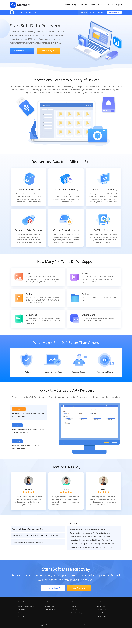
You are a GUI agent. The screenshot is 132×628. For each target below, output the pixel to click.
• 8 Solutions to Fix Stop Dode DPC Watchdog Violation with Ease (91, 544)
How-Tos (110, 5)
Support (74, 601)
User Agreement (102, 616)
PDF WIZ (101, 5)
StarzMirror (83, 5)
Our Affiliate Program (78, 613)
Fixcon (92, 5)
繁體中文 (119, 5)
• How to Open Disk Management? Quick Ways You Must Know (90, 540)
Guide (92, 12)
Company (48, 601)
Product (21, 601)
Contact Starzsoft (50, 609)
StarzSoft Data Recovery (26, 606)
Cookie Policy (101, 606)
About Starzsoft (50, 606)
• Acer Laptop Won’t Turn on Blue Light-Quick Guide (87, 529)
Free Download (22, 50)
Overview (83, 12)
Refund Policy (101, 613)
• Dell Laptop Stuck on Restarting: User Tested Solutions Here (90, 533)
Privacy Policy (101, 609)
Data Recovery (70, 5)
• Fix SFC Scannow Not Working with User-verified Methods (89, 536)
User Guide (74, 609)
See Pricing (48, 50)
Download (114, 12)
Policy (99, 601)
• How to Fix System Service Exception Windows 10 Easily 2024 (90, 547)
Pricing (100, 12)
